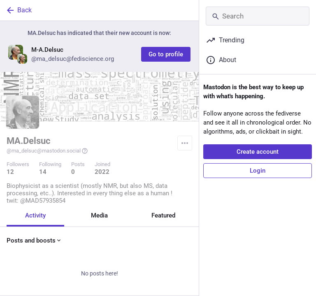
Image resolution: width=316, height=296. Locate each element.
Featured (163, 215)
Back (18, 10)
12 (10, 172)
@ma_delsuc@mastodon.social (47, 151)
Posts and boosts (34, 240)
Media (99, 215)
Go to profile (166, 54)
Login (257, 170)
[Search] (257, 16)
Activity (35, 215)
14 (42, 172)
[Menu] (184, 143)
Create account (258, 151)
